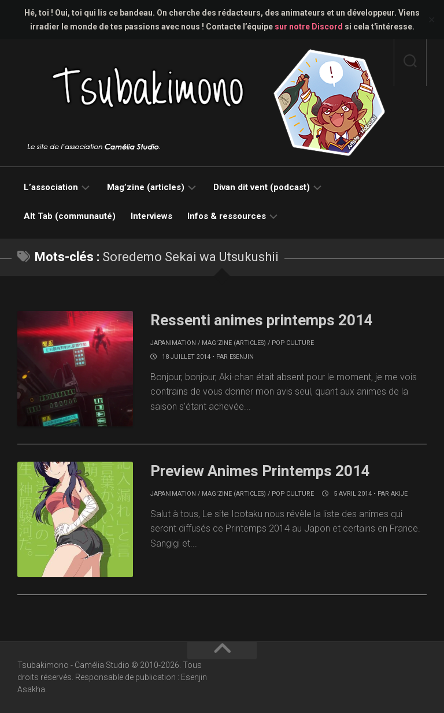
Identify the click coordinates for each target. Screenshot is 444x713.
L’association (51, 187)
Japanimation (173, 343)
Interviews (151, 216)
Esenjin (242, 357)
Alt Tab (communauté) (70, 216)
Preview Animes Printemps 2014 (261, 471)
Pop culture (293, 343)
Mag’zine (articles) (145, 187)
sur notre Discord (309, 26)
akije (399, 493)
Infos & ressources (226, 216)
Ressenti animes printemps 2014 (262, 320)
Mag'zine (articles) (234, 343)
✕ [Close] (431, 19)
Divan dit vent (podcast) (261, 187)
